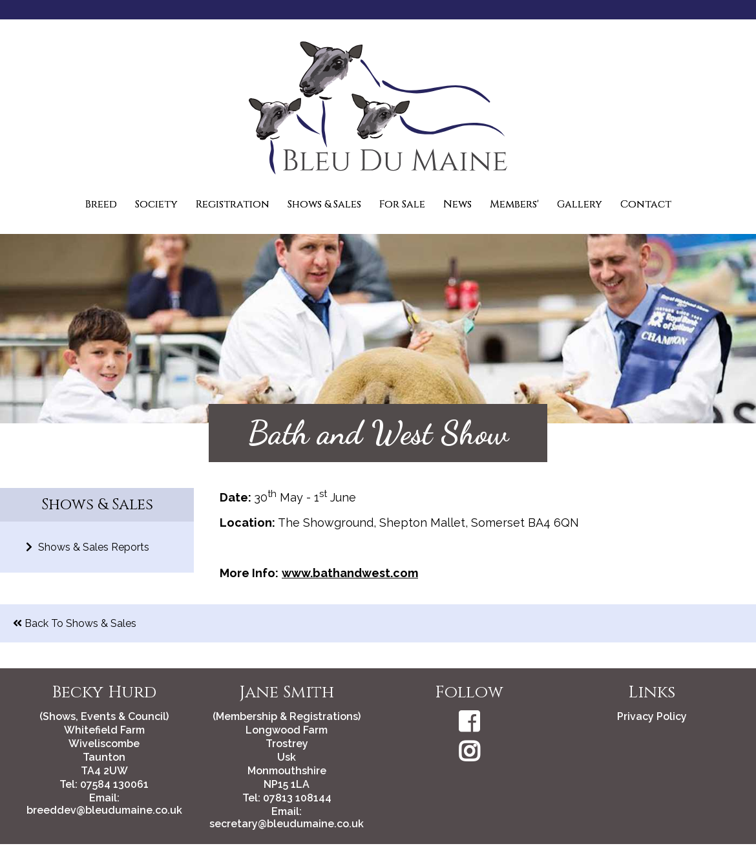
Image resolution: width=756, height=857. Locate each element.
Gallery (579, 204)
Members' (514, 204)
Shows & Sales (324, 204)
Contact (645, 204)
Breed (101, 204)
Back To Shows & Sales (74, 623)
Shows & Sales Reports (87, 547)
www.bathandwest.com (350, 573)
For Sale (402, 204)
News (457, 204)
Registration (232, 204)
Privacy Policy (652, 716)
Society (156, 204)
